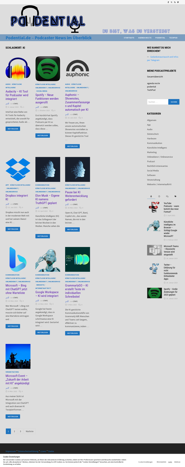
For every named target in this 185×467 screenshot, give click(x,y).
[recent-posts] (159, 196)
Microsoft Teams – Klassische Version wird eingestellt (171, 250)
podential (160, 37)
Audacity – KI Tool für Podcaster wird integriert (17, 95)
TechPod (173, 37)
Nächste (29, 431)
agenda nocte (144, 37)
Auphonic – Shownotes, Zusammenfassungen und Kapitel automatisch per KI (77, 102)
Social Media (41, 91)
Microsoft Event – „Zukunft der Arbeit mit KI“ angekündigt (17, 379)
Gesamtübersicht (155, 76)
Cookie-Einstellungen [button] (145, 462)
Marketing (152, 152)
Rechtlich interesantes (157, 166)
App (7, 185)
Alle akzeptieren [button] (161, 462)
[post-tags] (175, 196)
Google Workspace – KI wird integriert (47, 294)
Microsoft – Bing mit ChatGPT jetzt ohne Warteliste (16, 289)
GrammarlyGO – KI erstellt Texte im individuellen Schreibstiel (76, 291)
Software (151, 175)
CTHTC (15, 104)
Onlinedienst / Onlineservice (47, 88)
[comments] (167, 196)
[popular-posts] (151, 196)
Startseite (129, 37)
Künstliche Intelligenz (45, 84)
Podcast (151, 161)
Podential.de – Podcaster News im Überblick (49, 37)
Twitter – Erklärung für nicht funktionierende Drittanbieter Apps (170, 271)
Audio (8, 84)
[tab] (151, 196)
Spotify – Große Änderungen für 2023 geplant (170, 292)
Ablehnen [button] (177, 462)
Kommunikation (42, 185)
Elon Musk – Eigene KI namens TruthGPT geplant (47, 199)
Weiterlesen (13, 129)
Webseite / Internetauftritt (159, 184)
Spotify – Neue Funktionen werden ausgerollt (47, 98)
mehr (170, 462)
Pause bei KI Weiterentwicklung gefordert (76, 195)
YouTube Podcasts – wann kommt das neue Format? (171, 207)
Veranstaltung (12, 372)
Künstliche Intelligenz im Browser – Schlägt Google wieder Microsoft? (170, 229)
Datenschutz (153, 133)
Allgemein (151, 120)
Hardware (151, 138)
